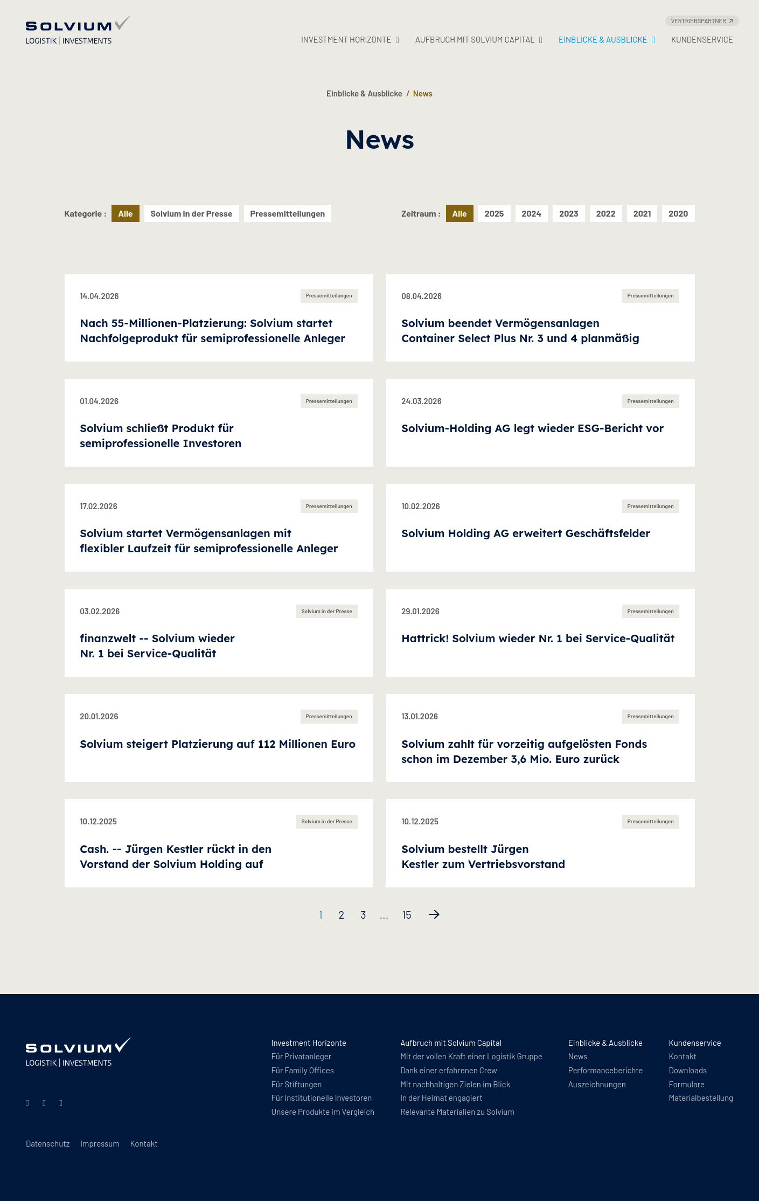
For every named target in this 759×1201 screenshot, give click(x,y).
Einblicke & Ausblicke (364, 93)
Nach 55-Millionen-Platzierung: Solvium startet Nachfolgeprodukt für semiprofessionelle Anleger (212, 330)
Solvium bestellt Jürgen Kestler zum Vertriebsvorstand (483, 856)
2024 (532, 213)
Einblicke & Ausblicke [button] (607, 39)
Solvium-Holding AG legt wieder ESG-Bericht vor (532, 428)
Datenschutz (47, 1143)
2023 (568, 213)
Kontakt (143, 1143)
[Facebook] (63, 1102)
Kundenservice (702, 39)
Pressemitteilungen (287, 213)
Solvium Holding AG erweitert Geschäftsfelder (525, 533)
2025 (494, 213)
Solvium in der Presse (192, 213)
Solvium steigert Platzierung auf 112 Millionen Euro (218, 744)
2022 (606, 213)
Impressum (99, 1143)
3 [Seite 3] (363, 914)
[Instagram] (46, 1102)
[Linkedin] (29, 1102)
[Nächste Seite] (434, 914)
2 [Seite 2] (341, 914)
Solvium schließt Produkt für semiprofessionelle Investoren (160, 435)
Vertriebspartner (702, 20)
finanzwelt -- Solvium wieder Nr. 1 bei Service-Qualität (157, 645)
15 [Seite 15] (406, 914)
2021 (642, 213)
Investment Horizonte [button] (350, 39)
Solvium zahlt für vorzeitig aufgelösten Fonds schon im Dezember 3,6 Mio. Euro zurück (524, 751)
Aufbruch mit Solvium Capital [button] (478, 39)
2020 (678, 213)
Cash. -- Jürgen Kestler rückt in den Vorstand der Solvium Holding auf (175, 856)
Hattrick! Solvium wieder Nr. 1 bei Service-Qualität (537, 638)
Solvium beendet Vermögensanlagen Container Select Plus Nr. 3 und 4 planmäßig (520, 330)
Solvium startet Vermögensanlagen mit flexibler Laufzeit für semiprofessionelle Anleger (209, 540)
